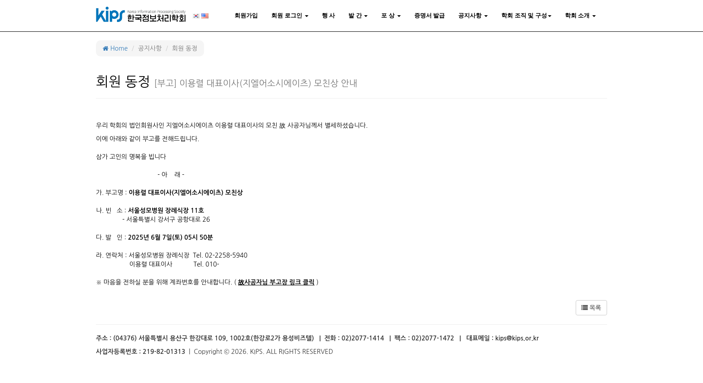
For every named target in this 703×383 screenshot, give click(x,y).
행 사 (328, 15)
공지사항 (473, 15)
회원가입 (246, 15)
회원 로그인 (289, 15)
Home (115, 48)
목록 (591, 308)
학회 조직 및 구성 (526, 15)
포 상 (390, 15)
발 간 (358, 15)
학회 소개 (580, 15)
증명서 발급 (429, 15)
